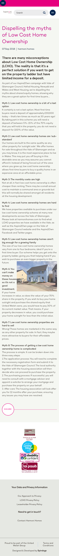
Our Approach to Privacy (29, 496)
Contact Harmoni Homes (29, 521)
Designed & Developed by (29, 551)
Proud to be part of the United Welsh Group (19, 544)
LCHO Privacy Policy (29, 500)
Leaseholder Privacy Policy (29, 504)
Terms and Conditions (48, 544)
